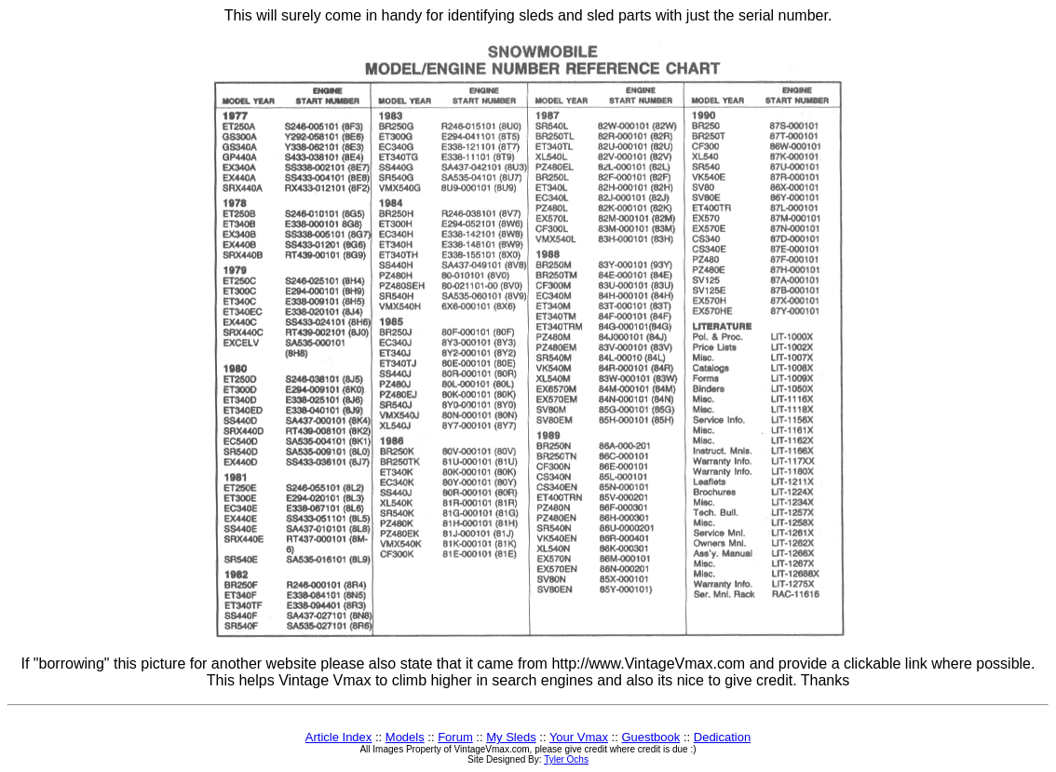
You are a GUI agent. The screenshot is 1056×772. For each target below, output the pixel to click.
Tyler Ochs (566, 759)
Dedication (722, 737)
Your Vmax (578, 737)
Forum (455, 737)
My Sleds (510, 737)
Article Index (338, 737)
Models (405, 737)
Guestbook (650, 737)
